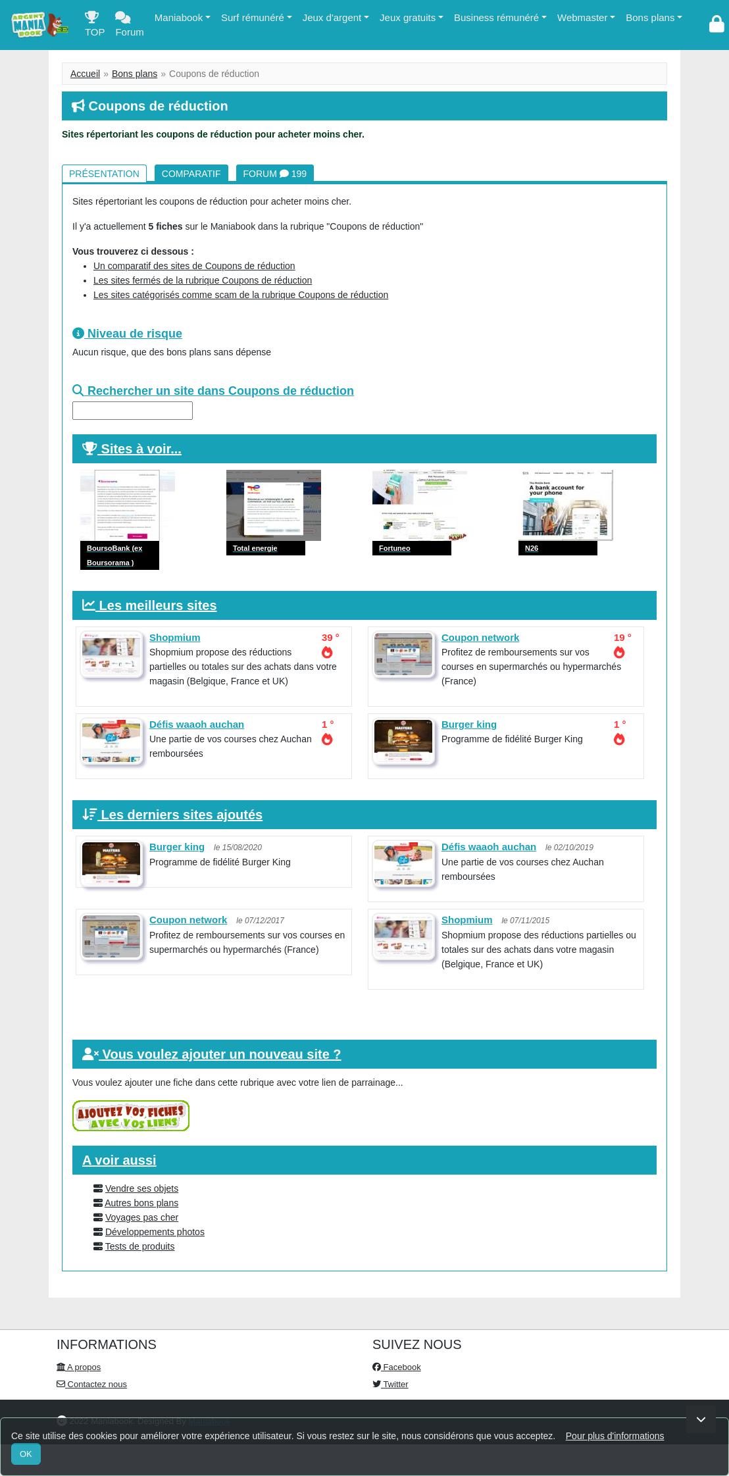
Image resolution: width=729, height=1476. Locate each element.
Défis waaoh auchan (196, 724)
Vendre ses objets (141, 1188)
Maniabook (179, 17)
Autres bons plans (141, 1203)
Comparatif (191, 173)
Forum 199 (275, 173)
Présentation (104, 173)
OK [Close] (26, 1454)
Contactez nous (92, 1384)
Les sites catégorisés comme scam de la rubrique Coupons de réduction (240, 295)
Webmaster (582, 17)
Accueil (85, 73)
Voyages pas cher (141, 1217)
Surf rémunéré (252, 17)
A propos (79, 1367)
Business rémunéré (496, 17)
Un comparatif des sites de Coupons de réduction (194, 266)
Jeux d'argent (332, 17)
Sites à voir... (141, 449)
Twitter (390, 1384)
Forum (129, 27)
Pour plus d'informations (615, 1436)
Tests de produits (140, 1246)
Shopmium (175, 637)
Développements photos (155, 1232)
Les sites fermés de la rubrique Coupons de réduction (202, 280)
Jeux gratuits (408, 17)
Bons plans (650, 17)
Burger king (469, 724)
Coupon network (480, 637)
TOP (95, 27)
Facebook (396, 1367)
